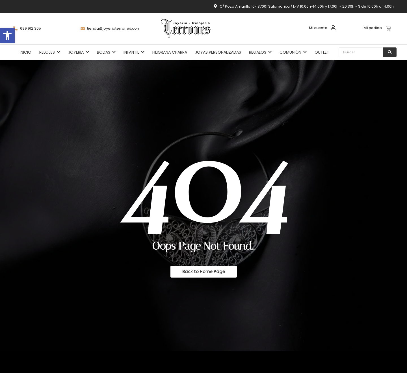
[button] (7, 35)
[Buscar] (361, 52)
